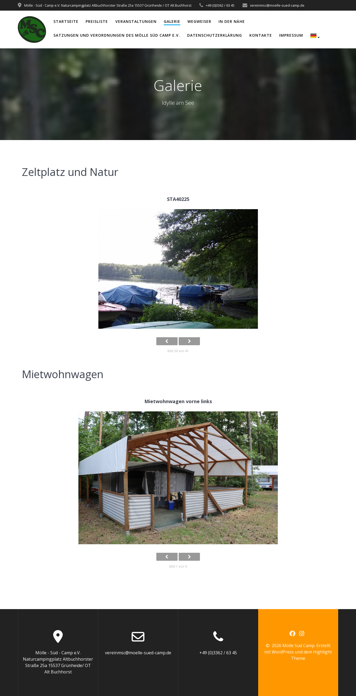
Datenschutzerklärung (214, 35)
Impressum (291, 35)
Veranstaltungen (136, 21)
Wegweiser (199, 21)
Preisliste (97, 21)
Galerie (172, 21)
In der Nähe (232, 21)
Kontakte (260, 35)
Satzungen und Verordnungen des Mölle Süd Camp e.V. (116, 35)
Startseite (65, 21)
